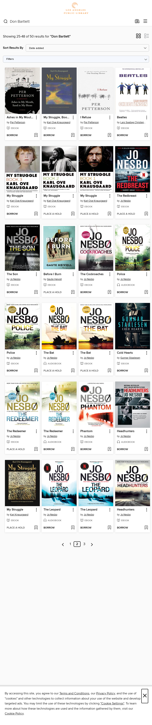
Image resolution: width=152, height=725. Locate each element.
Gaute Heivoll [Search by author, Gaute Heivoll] (54, 279)
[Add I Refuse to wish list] (109, 135)
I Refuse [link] (85, 117)
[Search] (5, 21)
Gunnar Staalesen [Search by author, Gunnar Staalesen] (130, 357)
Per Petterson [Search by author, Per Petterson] (17, 122)
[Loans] (137, 22)
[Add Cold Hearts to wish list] (146, 370)
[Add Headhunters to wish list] (146, 449)
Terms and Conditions (74, 693)
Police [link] (121, 274)
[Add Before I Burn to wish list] (72, 292)
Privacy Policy (105, 693)
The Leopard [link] (52, 510)
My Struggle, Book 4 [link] (57, 117)
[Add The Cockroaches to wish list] (109, 292)
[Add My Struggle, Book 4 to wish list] (72, 135)
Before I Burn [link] (52, 274)
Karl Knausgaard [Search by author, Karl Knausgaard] (19, 514)
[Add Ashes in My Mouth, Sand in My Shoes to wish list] (35, 135)
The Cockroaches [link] (92, 274)
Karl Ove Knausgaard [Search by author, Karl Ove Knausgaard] (58, 122)
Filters (10, 59)
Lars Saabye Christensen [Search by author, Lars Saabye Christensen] (133, 122)
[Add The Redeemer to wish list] (35, 449)
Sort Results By (13, 48)
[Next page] (92, 544)
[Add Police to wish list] (146, 292)
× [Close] (144, 696)
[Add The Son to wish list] (35, 292)
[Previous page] (63, 544)
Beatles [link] (122, 117)
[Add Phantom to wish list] (109, 449)
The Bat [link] (49, 353)
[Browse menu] (145, 21)
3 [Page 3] (84, 544)
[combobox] (68, 21)
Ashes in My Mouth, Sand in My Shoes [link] (20, 117)
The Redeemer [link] (16, 431)
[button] (138, 37)
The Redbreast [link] (126, 196)
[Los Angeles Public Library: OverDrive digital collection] (76, 8)
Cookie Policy (14, 714)
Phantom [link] (86, 431)
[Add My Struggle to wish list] (35, 214)
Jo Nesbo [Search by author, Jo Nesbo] (125, 200)
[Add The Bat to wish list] (72, 370)
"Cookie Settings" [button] (112, 703)
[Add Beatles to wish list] (146, 135)
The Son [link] (12, 274)
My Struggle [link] (15, 196)
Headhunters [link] (125, 431)
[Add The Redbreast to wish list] (146, 214)
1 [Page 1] (70, 544)
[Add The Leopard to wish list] (72, 527)
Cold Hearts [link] (125, 353)
